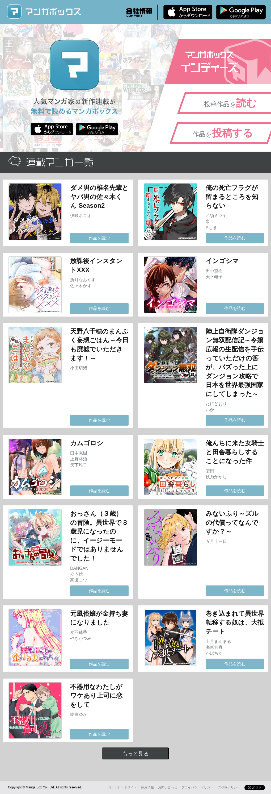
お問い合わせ (167, 787)
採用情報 (147, 787)
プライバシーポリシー (197, 787)
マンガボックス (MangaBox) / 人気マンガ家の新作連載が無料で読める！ (44, 11)
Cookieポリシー (229, 787)
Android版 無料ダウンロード (241, 12)
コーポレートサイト (122, 787)
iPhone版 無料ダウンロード (188, 12)
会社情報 (139, 12)
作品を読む (99, 238)
